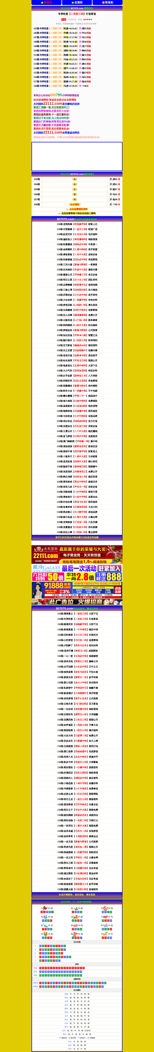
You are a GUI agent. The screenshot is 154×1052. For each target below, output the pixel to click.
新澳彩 (48, 2)
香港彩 (109, 2)
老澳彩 (78, 2)
